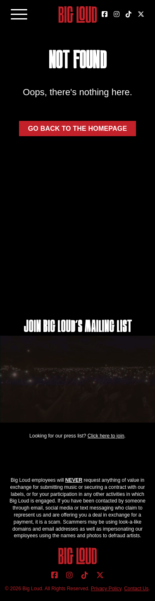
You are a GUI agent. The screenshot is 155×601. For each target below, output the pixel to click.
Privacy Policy (106, 588)
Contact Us (136, 588)
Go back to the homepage (77, 128)
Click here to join (106, 436)
